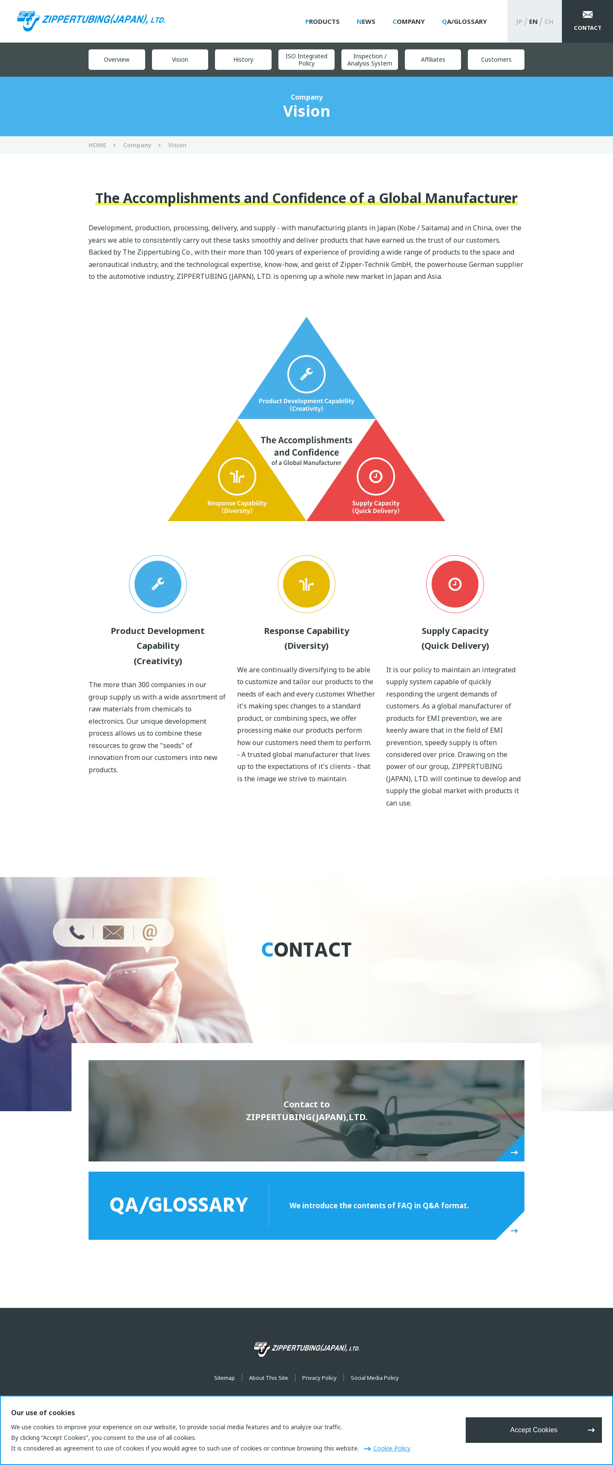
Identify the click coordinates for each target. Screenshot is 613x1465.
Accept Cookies (533, 1429)
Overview (116, 59)
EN (533, 21)
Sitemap (224, 1378)
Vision (180, 59)
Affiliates (433, 59)
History (243, 59)
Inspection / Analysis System (369, 60)
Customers (496, 59)
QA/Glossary (464, 21)
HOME (97, 145)
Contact (588, 28)
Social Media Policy (375, 1378)
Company (408, 21)
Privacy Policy (319, 1378)
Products (322, 21)
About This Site (268, 1378)
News (366, 21)
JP (519, 21)
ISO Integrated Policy (306, 60)
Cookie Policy (391, 1448)
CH (548, 21)
